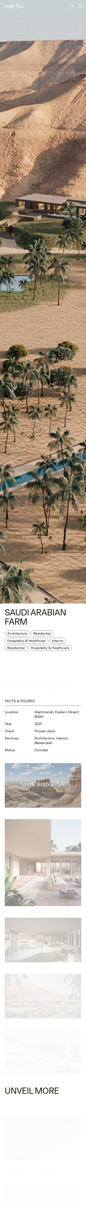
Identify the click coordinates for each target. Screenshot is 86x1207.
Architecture (17, 634)
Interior (58, 641)
